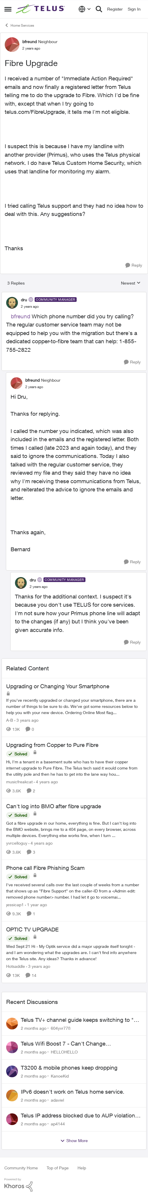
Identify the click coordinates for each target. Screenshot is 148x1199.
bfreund (20, 316)
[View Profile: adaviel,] (12, 1095)
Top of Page (58, 1167)
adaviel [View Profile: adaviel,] (57, 1099)
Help (82, 1167)
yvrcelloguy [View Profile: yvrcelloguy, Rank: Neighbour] (16, 843)
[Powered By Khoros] (74, 1185)
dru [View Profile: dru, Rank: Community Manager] (24, 299)
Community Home (21, 1167)
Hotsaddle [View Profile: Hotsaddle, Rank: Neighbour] (15, 966)
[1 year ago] (36, 905)
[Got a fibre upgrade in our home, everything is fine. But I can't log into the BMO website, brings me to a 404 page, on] (74, 829)
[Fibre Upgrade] (30, 306)
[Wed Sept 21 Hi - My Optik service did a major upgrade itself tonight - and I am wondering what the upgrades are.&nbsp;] (74, 952)
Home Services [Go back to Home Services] (19, 25)
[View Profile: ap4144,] (12, 1119)
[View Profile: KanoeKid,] (12, 1071)
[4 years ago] (46, 781)
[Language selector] (84, 9)
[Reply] (133, 265)
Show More (74, 1140)
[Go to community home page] (41, 9)
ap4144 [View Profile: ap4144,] (58, 1123)
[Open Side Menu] (7, 9)
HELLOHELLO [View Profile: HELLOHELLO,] (64, 1051)
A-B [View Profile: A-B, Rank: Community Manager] (9, 720)
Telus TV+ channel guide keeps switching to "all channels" (80, 1020)
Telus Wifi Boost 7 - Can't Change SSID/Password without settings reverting (72, 1043)
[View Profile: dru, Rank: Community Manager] (12, 303)
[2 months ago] (33, 1028)
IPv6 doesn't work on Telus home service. (72, 1091)
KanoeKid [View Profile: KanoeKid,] (60, 1075)
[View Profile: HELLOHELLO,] (12, 1047)
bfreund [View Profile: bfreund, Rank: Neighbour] (29, 41)
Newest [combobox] (131, 283)
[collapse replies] (74, 295)
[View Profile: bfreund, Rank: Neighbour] (12, 44)
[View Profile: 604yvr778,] (12, 1023)
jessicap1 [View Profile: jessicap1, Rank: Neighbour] (15, 904)
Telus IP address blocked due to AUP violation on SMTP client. (78, 1115)
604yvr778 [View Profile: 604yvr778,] (60, 1027)
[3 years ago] (26, 720)
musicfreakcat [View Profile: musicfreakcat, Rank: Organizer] (19, 781)
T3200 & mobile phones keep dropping (69, 1067)
